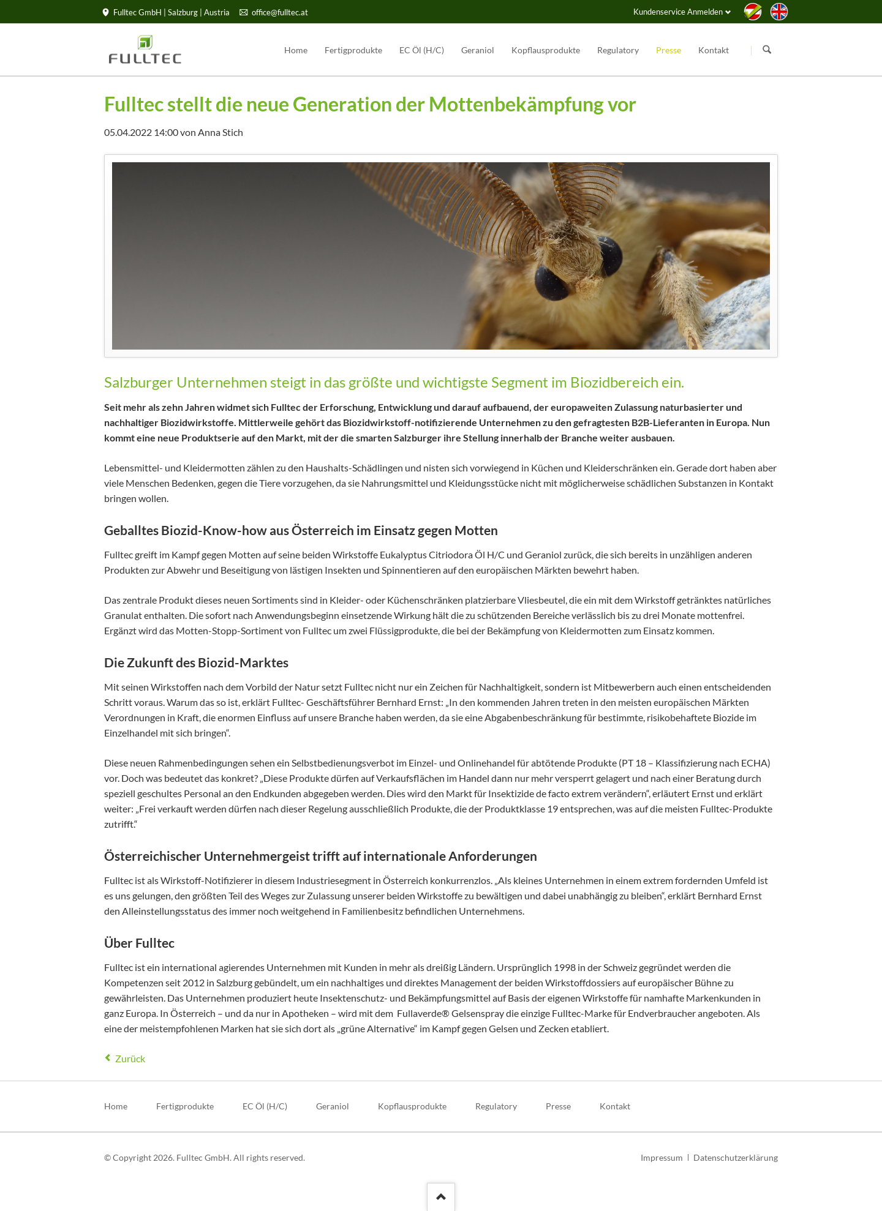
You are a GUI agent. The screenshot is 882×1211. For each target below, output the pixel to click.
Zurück (130, 1058)
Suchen (766, 50)
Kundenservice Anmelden (678, 12)
